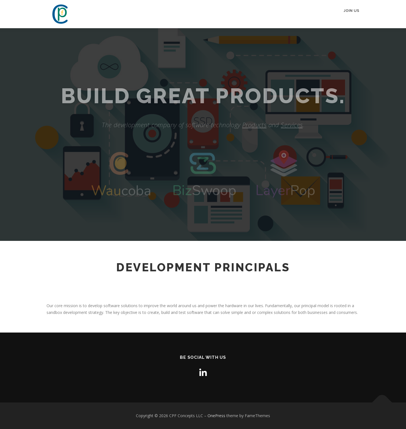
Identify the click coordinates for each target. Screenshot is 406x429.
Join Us (351, 10)
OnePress (216, 415)
